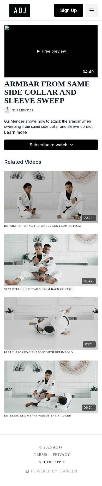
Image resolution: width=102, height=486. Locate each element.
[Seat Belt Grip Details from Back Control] (51, 289)
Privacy (61, 455)
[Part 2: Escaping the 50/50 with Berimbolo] (51, 352)
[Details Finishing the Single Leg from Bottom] (51, 226)
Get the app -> (52, 462)
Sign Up (68, 10)
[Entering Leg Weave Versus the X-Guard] (51, 416)
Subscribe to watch (52, 145)
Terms (40, 455)
